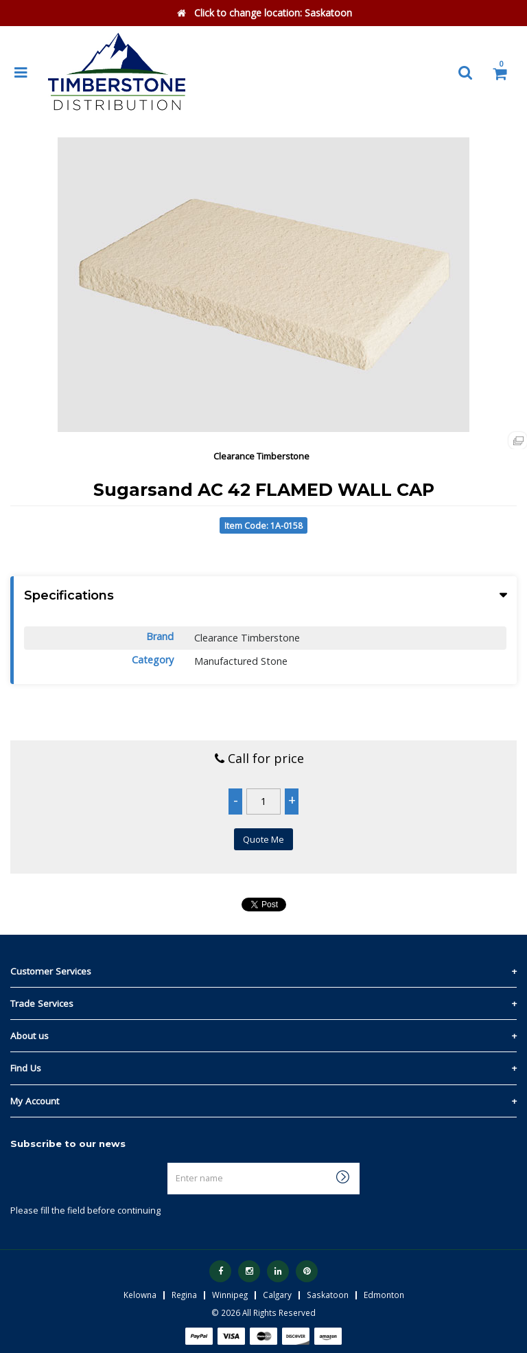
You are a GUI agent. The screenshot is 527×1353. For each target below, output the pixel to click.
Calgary (277, 1294)
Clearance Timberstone (261, 456)
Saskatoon (328, 1294)
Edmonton (384, 1294)
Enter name (171, 1162)
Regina (184, 1294)
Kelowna (140, 1294)
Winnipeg (230, 1294)
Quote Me (263, 839)
